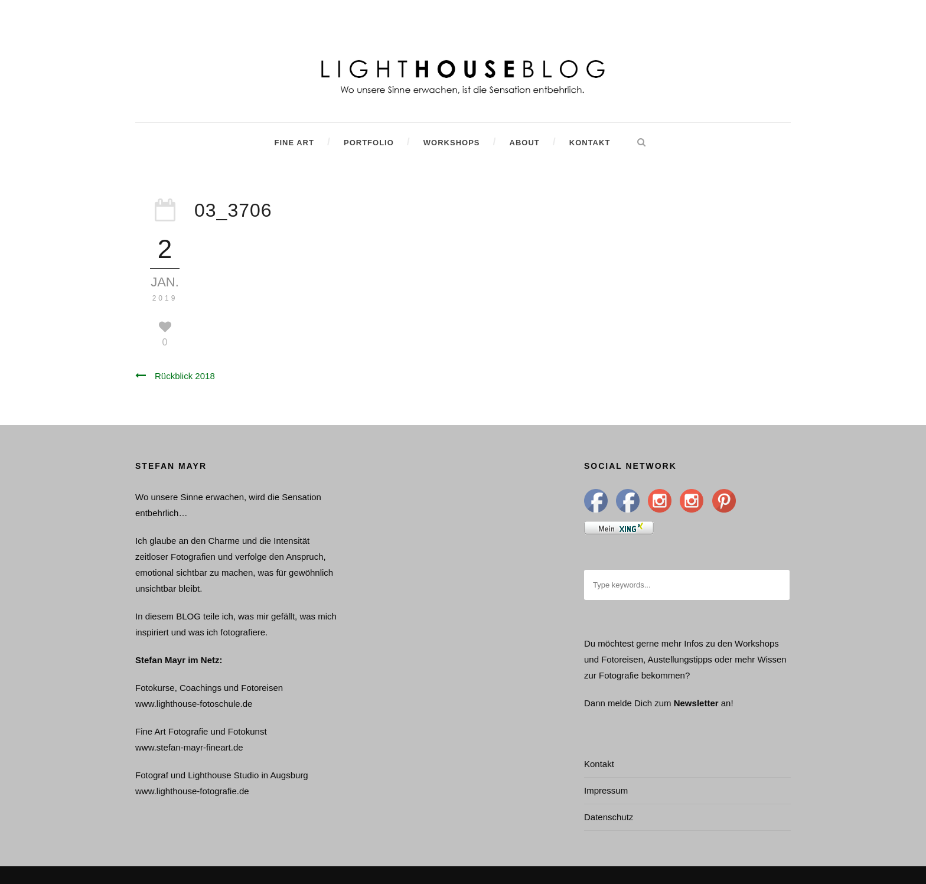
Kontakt (590, 142)
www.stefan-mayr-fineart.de (189, 747)
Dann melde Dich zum (627, 703)
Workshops (451, 142)
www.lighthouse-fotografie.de (192, 791)
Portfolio (369, 142)
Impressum (606, 790)
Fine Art (294, 142)
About (525, 142)
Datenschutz (608, 817)
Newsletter (696, 703)
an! (727, 703)
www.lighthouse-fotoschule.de (193, 704)
